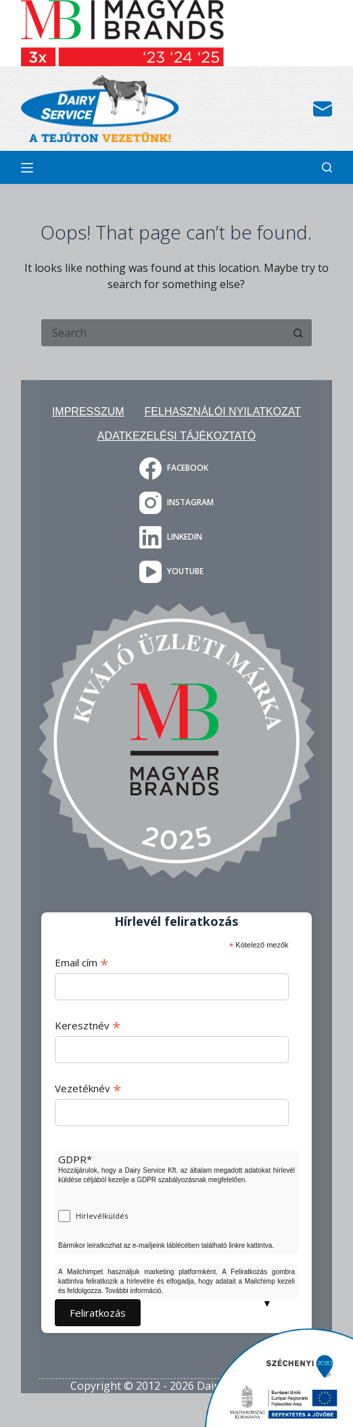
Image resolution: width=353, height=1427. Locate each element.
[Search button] (298, 332)
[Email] (322, 108)
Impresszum (88, 411)
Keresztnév (87, 1025)
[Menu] (27, 168)
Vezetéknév (88, 1088)
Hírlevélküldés (102, 1216)
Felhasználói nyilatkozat (223, 411)
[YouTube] (176, 572)
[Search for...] (163, 332)
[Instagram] (176, 503)
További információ (133, 1290)
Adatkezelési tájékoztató (176, 436)
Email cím (81, 962)
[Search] (327, 167)
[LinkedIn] (176, 537)
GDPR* (75, 1159)
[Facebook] (176, 468)
